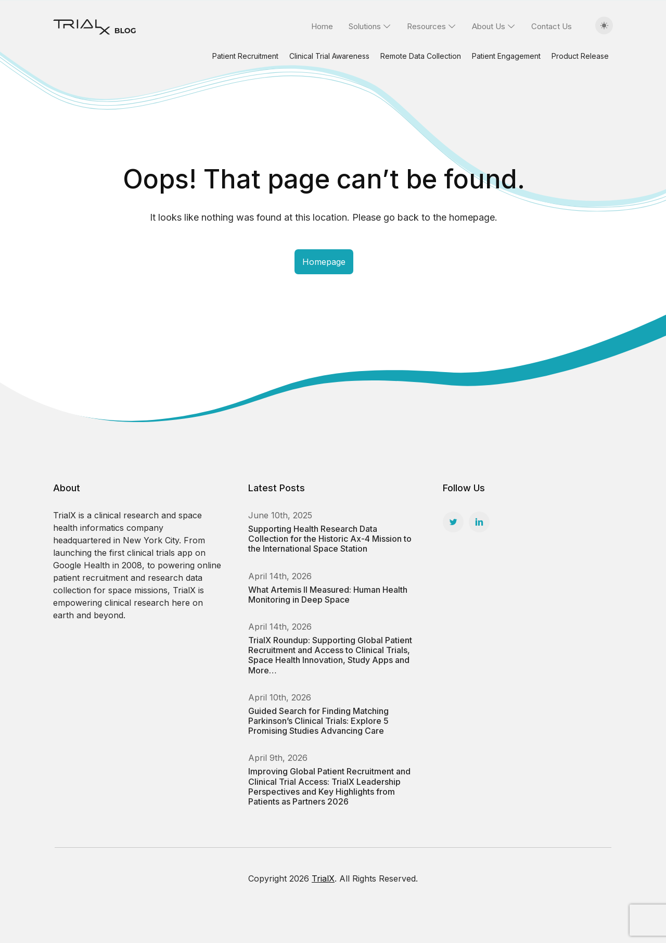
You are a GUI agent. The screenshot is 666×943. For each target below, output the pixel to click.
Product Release (580, 56)
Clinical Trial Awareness (329, 56)
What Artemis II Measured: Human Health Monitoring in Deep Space (327, 594)
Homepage (323, 262)
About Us (488, 26)
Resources (426, 26)
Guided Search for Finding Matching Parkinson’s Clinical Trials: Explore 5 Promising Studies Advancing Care (318, 721)
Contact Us (551, 26)
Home (322, 26)
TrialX (323, 878)
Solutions (365, 26)
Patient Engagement (506, 56)
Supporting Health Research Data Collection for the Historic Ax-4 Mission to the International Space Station (330, 539)
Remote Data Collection (420, 56)
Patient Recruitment (245, 56)
